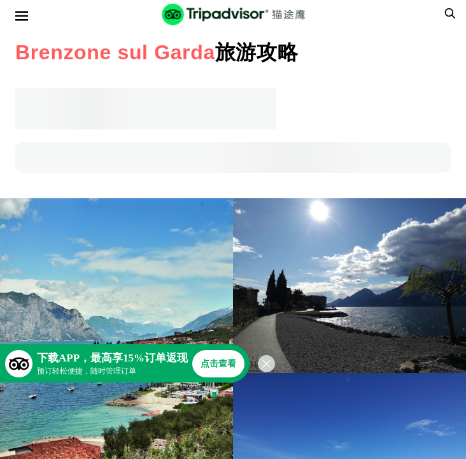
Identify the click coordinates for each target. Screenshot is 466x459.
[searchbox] (448, 13)
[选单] (21, 16)
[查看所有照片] (349, 285)
